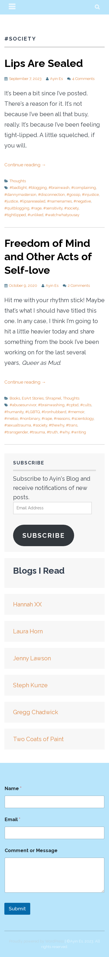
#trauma (37, 432)
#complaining (83, 187)
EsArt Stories (33, 398)
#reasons (62, 418)
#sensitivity (52, 208)
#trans (71, 425)
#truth (52, 432)
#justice (11, 201)
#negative (82, 201)
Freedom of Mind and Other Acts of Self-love (48, 256)
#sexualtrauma (17, 425)
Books (15, 398)
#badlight (18, 187)
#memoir (76, 412)
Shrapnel (53, 398)
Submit (17, 909)
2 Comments (79, 285)
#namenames (59, 201)
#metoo (11, 418)
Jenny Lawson (32, 658)
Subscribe (43, 535)
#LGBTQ (32, 412)
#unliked (35, 215)
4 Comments (83, 78)
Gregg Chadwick (35, 712)
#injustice (90, 194)
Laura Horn (28, 631)
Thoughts (18, 181)
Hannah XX (27, 604)
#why (64, 432)
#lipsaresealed (32, 201)
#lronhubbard (54, 412)
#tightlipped (15, 215)
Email (12, 819)
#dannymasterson (20, 194)
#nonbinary (30, 418)
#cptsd (72, 405)
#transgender (16, 432)
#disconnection (51, 194)
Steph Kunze (30, 685)
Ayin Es (56, 78)
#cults (85, 405)
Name (13, 788)
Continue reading (25, 164)
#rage (36, 208)
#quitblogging (16, 208)
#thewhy (56, 425)
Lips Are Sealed (43, 63)
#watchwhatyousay (62, 215)
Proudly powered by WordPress (36, 941)
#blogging (37, 187)
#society (71, 208)
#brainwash (59, 187)
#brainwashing (51, 405)
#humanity (14, 412)
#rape (47, 418)
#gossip (73, 194)
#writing (78, 432)
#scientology (83, 418)
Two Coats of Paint (38, 739)
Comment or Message (31, 850)
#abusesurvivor (23, 405)
